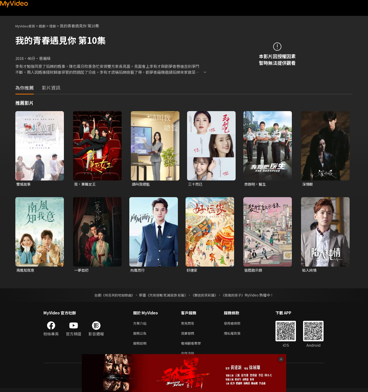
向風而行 (138, 270)
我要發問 (188, 335)
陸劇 (58, 25)
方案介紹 (140, 324)
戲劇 (46, 25)
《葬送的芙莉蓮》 (206, 295)
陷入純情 (309, 270)
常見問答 (188, 324)
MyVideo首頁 (27, 25)
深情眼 (308, 184)
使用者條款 (236, 324)
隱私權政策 (236, 335)
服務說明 (140, 345)
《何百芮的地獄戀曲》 (115, 295)
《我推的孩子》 (236, 295)
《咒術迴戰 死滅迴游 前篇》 (166, 295)
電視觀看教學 (192, 345)
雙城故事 (24, 184)
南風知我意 (26, 270)
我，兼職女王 (85, 184)
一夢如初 (81, 270)
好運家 (192, 270)
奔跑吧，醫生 (255, 184)
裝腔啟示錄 (253, 270)
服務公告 (140, 335)
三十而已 (195, 184)
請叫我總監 (141, 184)
